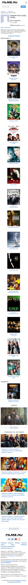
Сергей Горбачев (6, 562)
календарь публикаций (8, 546)
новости (10, 542)
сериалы (24, 542)
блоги (2, 544)
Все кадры (14, 427)
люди (12, 544)
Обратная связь (21, 580)
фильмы (17, 542)
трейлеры (4, 542)
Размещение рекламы (14, 582)
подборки (24, 544)
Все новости (14, 529)
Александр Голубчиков (11, 561)
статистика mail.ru (6, 548)
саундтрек (7, 27)
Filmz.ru (12, 555)
